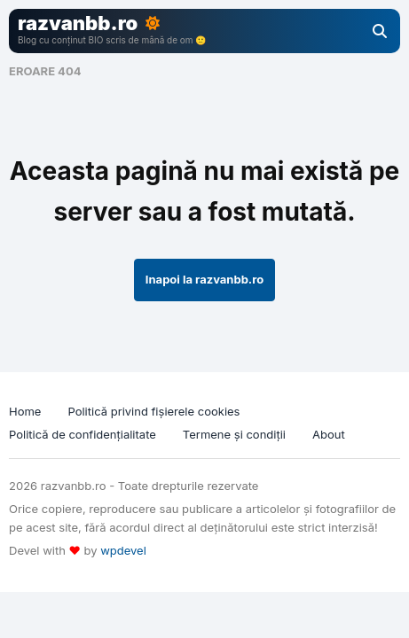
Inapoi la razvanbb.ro (204, 279)
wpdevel (123, 550)
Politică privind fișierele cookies (153, 411)
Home (25, 411)
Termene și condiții (234, 434)
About (328, 434)
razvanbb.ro (78, 23)
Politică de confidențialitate (82, 434)
